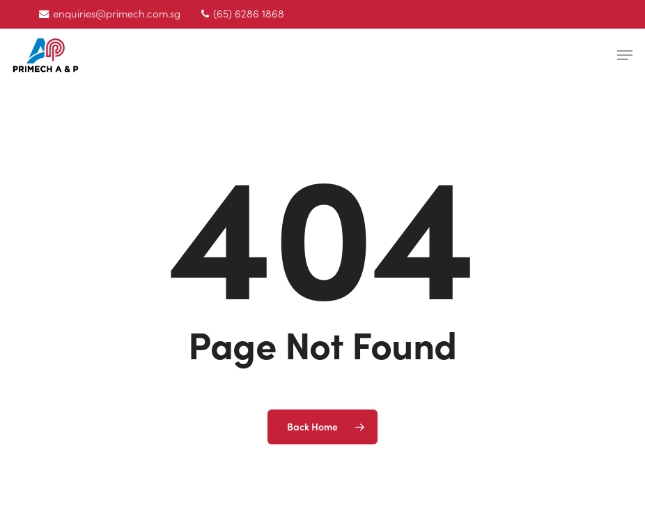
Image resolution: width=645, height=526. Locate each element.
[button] (624, 55)
